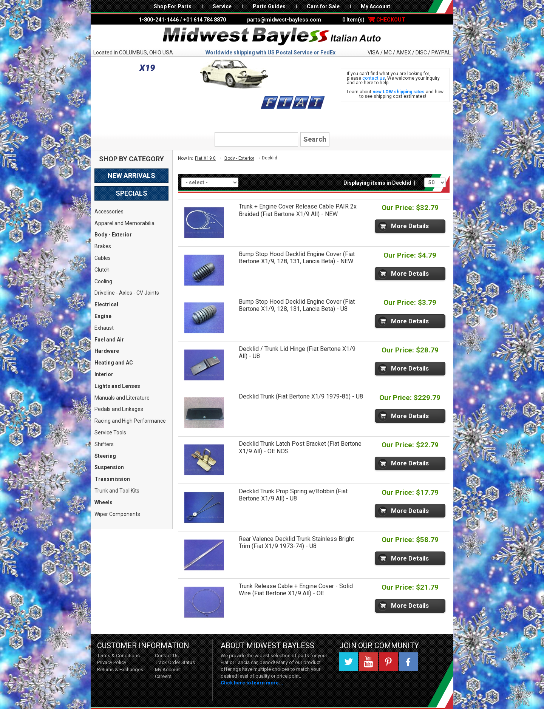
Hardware (106, 351)
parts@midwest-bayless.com (284, 20)
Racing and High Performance (130, 421)
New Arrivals (131, 175)
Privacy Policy (111, 662)
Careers (163, 676)
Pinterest (388, 661)
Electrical (106, 304)
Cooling (103, 281)
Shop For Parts (173, 6)
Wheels (103, 502)
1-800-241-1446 (159, 20)
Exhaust (104, 328)
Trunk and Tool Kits (116, 491)
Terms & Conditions (118, 655)
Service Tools (110, 432)
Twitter (348, 661)
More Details (410, 226)
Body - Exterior (113, 235)
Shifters (104, 444)
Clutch (102, 270)
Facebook (408, 661)
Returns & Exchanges (120, 669)
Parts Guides (269, 6)
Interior (103, 374)
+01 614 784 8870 (204, 20)
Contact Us (167, 655)
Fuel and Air (109, 340)
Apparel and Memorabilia (124, 223)
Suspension (109, 467)
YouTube (368, 661)
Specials (131, 193)
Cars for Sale (323, 6)
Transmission (112, 479)
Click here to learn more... (252, 683)
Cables (102, 258)
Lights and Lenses (117, 386)
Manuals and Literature (122, 398)
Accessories (109, 212)
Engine (102, 316)
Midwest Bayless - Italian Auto (272, 36)
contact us (373, 78)
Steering (105, 456)
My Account (375, 6)
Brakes (102, 246)
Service (222, 6)
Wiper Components (117, 514)
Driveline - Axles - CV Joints (126, 293)
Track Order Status (175, 662)
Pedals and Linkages (118, 409)
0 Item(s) (373, 20)
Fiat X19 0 (205, 158)
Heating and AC (113, 363)
